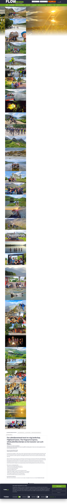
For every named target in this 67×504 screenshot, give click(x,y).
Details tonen (52, 502)
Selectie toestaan (59, 494)
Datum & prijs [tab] (9, 434)
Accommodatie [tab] (21, 432)
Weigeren (59, 497)
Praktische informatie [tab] (36, 432)
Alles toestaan (58, 491)
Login (52, 1)
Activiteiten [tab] (27, 432)
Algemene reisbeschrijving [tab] (12, 432)
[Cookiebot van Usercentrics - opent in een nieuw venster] (6, 502)
